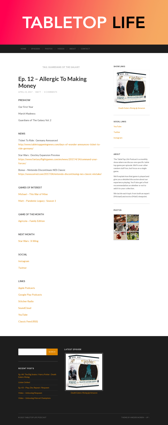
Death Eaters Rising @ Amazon (131, 108)
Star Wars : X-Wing (28, 241)
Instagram (23, 261)
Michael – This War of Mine (33, 194)
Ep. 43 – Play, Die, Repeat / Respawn (33, 387)
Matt (38, 92)
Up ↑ (148, 417)
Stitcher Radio (26, 301)
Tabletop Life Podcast (35, 417)
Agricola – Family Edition (31, 220)
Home (23, 49)
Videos (61, 49)
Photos (49, 49)
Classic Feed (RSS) (28, 321)
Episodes (35, 49)
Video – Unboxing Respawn (30, 393)
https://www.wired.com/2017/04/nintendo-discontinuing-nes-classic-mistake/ (60, 174)
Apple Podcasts (26, 287)
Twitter (22, 267)
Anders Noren (137, 417)
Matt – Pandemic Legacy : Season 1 (37, 200)
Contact (85, 49)
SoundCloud (24, 308)
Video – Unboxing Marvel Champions (34, 398)
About (72, 49)
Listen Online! (24, 382)
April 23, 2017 (25, 92)
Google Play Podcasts (30, 294)
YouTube (23, 314)
